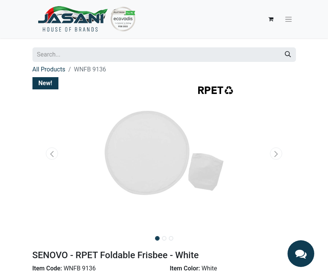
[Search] (288, 54)
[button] (52, 153)
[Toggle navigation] (288, 19)
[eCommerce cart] (271, 19)
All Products (48, 69)
